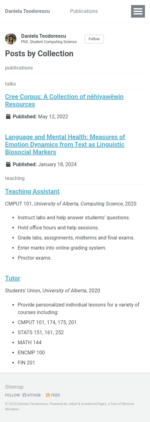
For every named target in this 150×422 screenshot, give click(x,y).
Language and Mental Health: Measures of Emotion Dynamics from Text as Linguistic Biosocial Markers (65, 144)
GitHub (31, 395)
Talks (114, 11)
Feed (52, 395)
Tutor (12, 278)
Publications (84, 11)
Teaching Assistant (32, 191)
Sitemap (14, 387)
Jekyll (73, 404)
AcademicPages (93, 404)
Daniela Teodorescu (27, 11)
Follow (94, 39)
